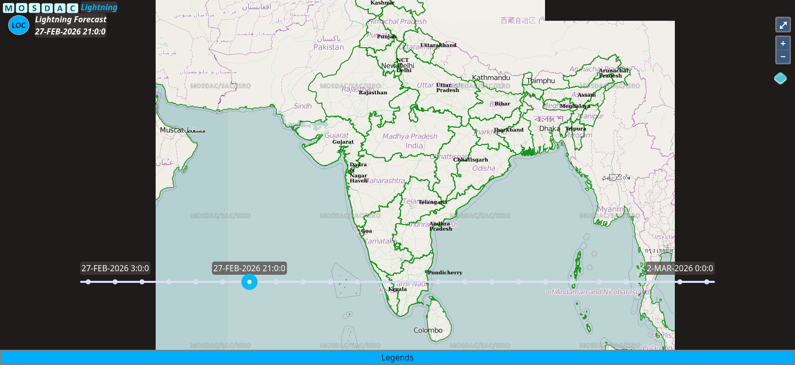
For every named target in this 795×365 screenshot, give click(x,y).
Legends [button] (397, 357)
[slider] (249, 282)
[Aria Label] (18, 25)
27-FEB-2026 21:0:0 (70, 31)
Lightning (99, 7)
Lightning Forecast (70, 19)
